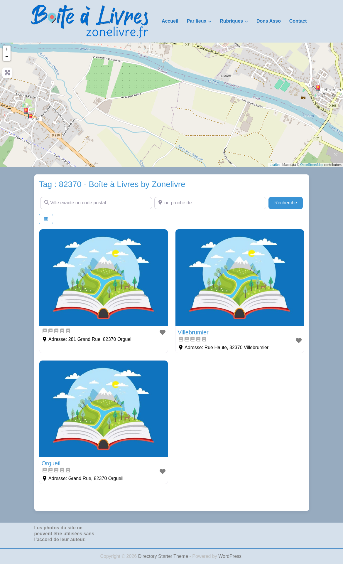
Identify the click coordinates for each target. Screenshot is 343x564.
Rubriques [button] (231, 20)
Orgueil (51, 463)
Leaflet (275, 165)
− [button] (7, 56)
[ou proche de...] (210, 203)
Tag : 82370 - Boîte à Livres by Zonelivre (112, 184)
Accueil (170, 20)
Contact (298, 20)
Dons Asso (268, 20)
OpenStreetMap (311, 165)
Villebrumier (193, 332)
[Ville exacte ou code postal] (96, 203)
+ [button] (7, 49)
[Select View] (46, 219)
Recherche (288, 202)
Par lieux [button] (197, 20)
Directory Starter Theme (164, 556)
